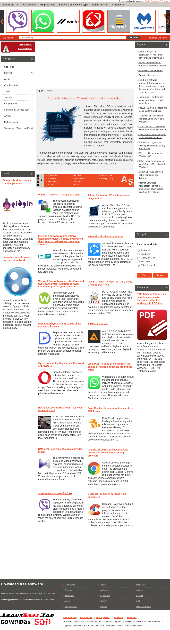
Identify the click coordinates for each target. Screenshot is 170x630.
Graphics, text (11, 85)
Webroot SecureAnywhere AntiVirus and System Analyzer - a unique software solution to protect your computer (61, 284)
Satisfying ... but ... (149, 257)
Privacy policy (107, 178)
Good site (145, 254)
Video (76, 184)
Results (160, 275)
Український (156, 1)
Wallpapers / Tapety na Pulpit (18, 128)
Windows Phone (143, 606)
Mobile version (100, 4)
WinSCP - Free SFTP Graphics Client (59, 194)
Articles (8, 116)
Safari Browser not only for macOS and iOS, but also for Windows (152, 164)
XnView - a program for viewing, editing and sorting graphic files (151, 145)
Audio (50, 184)
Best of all (145, 250)
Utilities (77, 181)
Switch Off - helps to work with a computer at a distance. (150, 175)
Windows (140, 585)
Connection (53, 175)
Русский (165, 1)
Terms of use (106, 175)
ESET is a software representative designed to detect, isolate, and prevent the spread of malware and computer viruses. (60, 240)
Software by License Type (73, 4)
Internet (8, 73)
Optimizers (79, 178)
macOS (139, 595)
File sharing (53, 181)
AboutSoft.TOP (10, 4)
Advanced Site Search (158, 38)
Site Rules (9, 67)
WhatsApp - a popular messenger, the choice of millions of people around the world (110, 366)
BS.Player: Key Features (150, 70)
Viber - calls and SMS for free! (55, 493)
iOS (138, 601)
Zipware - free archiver (149, 75)
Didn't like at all (147, 265)
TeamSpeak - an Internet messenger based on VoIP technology (151, 100)
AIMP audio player (98, 324)
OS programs (47, 4)
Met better (145, 261)
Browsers (52, 178)
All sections (29, 4)
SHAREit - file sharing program (105, 236)
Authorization (25, 48)
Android (139, 590)
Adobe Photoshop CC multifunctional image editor (85, 98)
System (8, 97)
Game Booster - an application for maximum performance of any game (151, 54)
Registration (25, 44)
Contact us (118, 4)
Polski (146, 1)
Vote (144, 275)
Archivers (78, 175)
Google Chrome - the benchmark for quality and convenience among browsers (108, 452)
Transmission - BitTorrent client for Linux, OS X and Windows (151, 118)
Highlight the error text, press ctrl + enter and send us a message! (28, 593)
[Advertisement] (85, 65)
